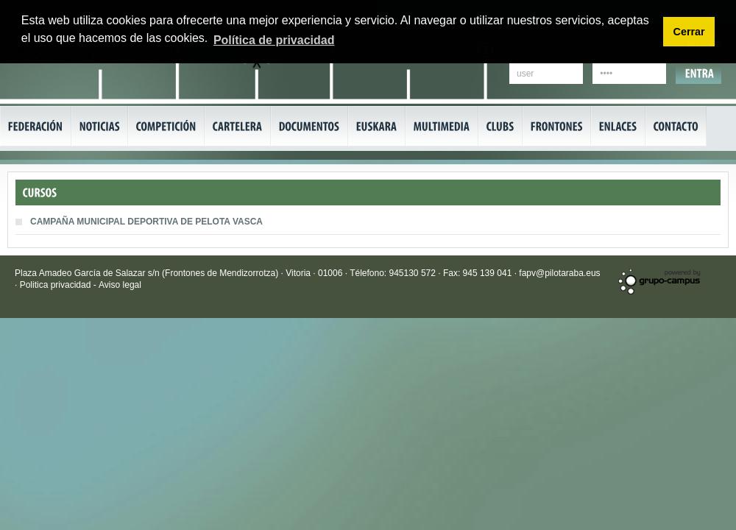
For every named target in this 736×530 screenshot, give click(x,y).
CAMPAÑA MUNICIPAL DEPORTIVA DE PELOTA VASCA (146, 221)
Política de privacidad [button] (274, 40)
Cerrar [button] (688, 32)
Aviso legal (120, 285)
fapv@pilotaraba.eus (559, 273)
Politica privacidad (56, 285)
